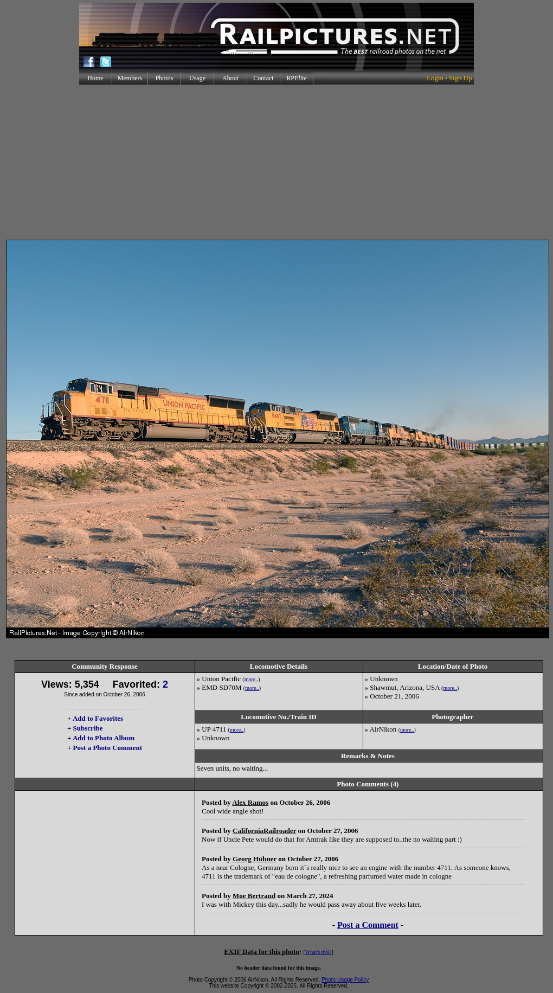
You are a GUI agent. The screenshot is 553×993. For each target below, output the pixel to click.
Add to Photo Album (104, 738)
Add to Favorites (98, 718)
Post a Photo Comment (107, 748)
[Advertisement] (276, 162)
